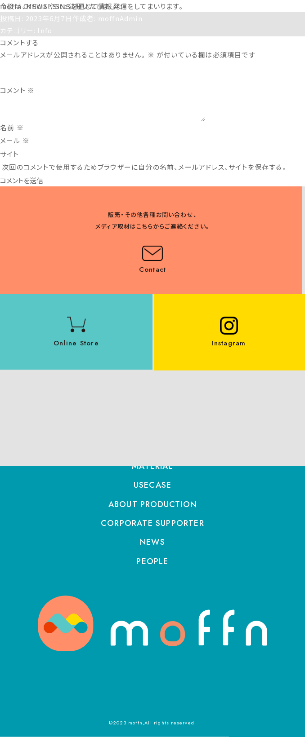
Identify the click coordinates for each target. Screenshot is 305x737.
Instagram (229, 343)
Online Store (76, 343)
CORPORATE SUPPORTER (152, 523)
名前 (12, 127)
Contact (152, 269)
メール (15, 140)
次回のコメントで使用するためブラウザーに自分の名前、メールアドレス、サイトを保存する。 (144, 167)
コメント (17, 90)
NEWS (152, 542)
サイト (9, 154)
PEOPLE (152, 561)
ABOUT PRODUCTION (152, 504)
